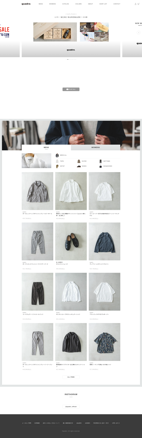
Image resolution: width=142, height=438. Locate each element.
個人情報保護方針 (68, 423)
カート (138, 3)
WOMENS (52, 4)
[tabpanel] (71, 32)
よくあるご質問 (26, 423)
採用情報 (37, 423)
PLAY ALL (71, 89)
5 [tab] (72, 59)
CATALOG (65, 4)
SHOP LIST (103, 4)
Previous (3, 32)
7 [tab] (75, 59)
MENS (41, 4)
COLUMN (78, 4)
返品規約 (79, 423)
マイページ (135, 3)
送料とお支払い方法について (51, 423)
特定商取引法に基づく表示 (101, 423)
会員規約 (87, 423)
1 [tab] (66, 59)
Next (138, 32)
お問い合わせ (116, 423)
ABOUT (90, 4)
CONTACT (117, 4)
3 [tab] (69, 59)
